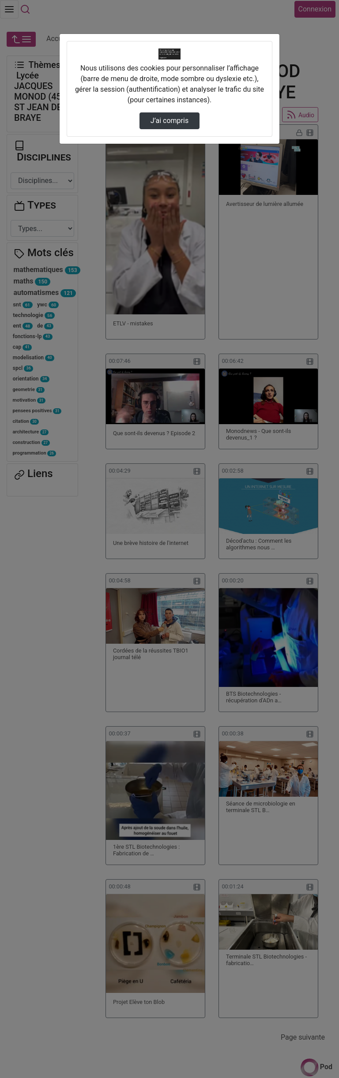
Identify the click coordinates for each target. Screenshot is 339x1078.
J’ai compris (169, 120)
